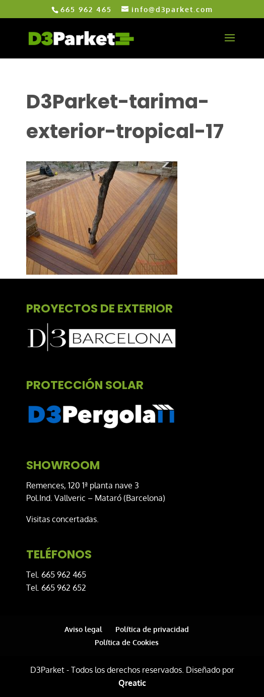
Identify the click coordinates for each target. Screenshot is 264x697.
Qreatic (132, 683)
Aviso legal (83, 629)
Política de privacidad (152, 629)
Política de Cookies (127, 642)
